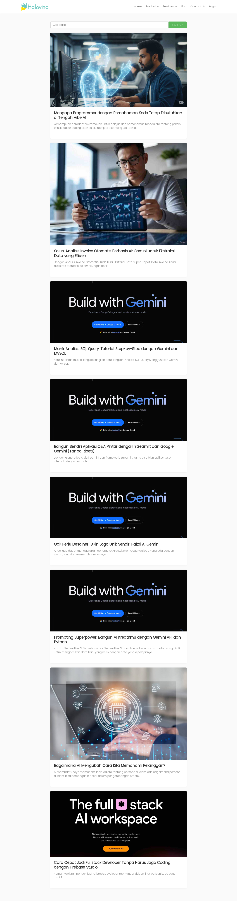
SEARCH (178, 24)
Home (138, 6)
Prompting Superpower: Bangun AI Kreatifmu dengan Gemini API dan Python (117, 640)
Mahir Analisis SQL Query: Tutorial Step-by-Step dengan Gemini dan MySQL (116, 351)
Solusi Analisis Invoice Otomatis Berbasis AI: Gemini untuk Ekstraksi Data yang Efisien (114, 253)
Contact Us (197, 6)
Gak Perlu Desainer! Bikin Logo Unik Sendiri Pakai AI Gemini (106, 544)
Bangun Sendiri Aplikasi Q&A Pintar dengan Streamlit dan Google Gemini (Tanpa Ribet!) (114, 449)
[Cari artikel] (109, 25)
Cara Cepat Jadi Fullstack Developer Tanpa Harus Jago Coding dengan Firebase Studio (112, 865)
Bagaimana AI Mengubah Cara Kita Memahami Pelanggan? (109, 765)
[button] (152, 6)
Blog (183, 6)
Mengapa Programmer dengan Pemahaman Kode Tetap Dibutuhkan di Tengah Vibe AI (118, 115)
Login (212, 6)
